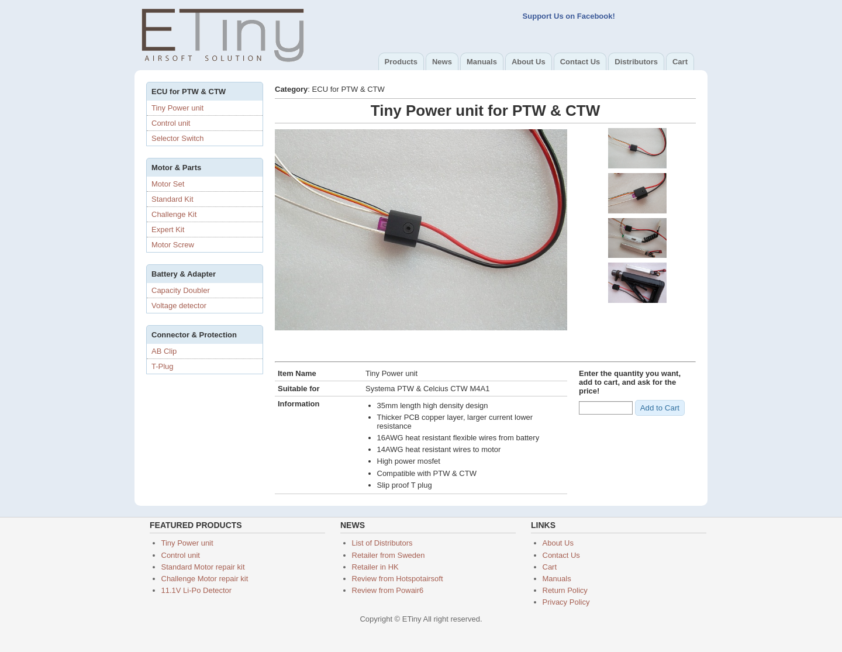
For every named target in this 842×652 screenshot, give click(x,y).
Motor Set (167, 184)
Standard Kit (172, 199)
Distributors (636, 61)
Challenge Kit (173, 214)
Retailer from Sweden (388, 555)
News (442, 61)
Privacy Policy (566, 602)
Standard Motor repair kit (203, 567)
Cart (680, 61)
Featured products (196, 525)
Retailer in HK (375, 567)
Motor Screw (172, 244)
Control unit (170, 123)
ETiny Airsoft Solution (222, 34)
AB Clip (164, 351)
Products (401, 61)
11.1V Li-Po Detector (196, 590)
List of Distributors (382, 543)
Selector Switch (177, 138)
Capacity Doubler (180, 290)
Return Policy (565, 590)
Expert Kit (167, 229)
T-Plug (162, 366)
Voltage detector (178, 305)
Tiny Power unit (177, 108)
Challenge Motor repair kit (205, 578)
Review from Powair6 (388, 590)
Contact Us (580, 61)
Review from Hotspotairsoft (397, 578)
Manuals (482, 61)
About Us (529, 61)
